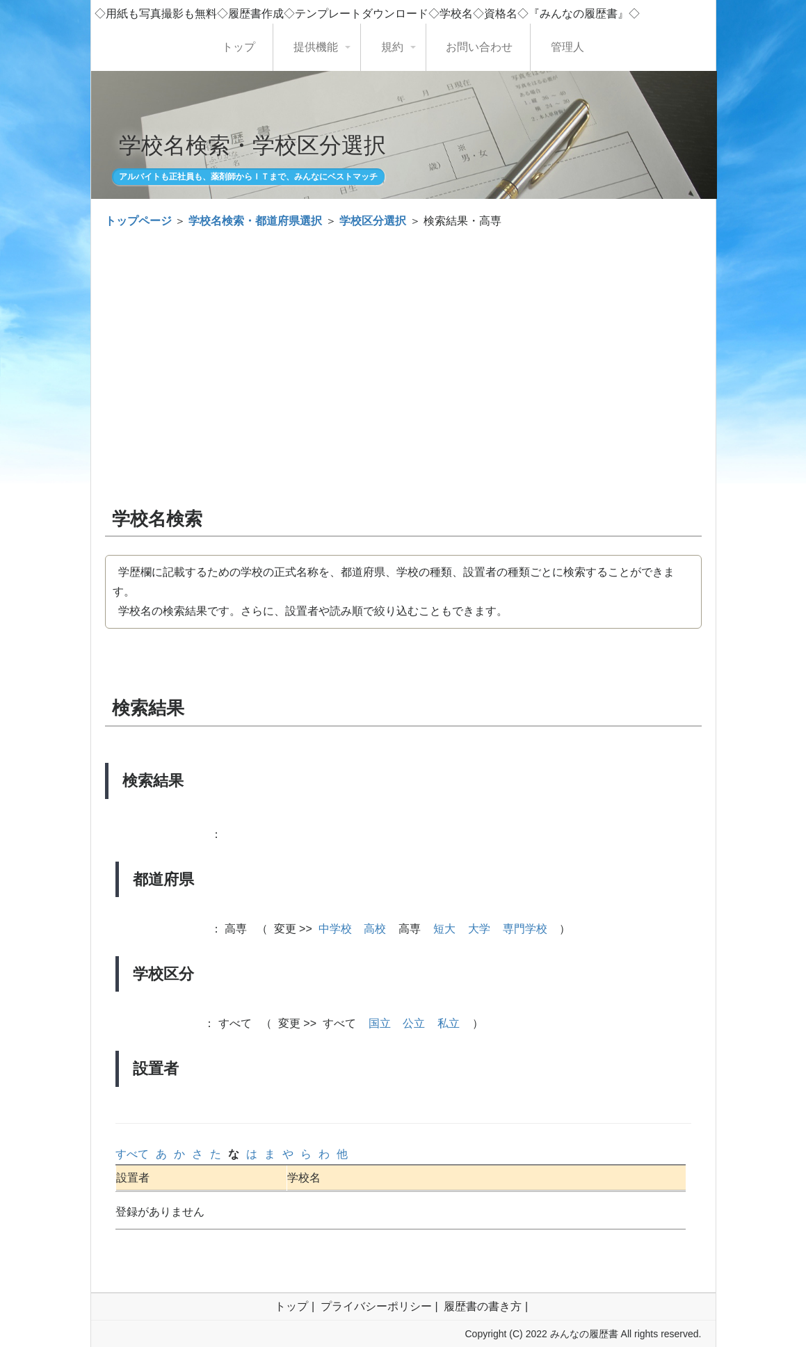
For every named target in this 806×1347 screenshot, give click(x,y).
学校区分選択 (372, 221)
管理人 (567, 47)
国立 (380, 1023)
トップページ (138, 221)
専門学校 (525, 929)
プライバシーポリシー (376, 1306)
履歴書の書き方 (483, 1306)
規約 (392, 47)
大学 (479, 929)
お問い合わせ (479, 47)
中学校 (335, 929)
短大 (444, 929)
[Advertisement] (403, 342)
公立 (414, 1023)
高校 (375, 929)
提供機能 (315, 47)
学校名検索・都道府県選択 (255, 221)
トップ (238, 47)
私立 (448, 1023)
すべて (132, 1154)
